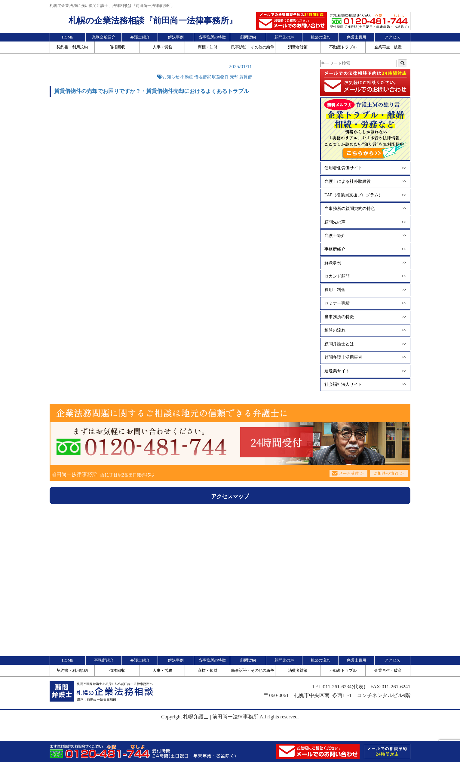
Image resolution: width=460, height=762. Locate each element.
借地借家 (202, 77)
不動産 (186, 77)
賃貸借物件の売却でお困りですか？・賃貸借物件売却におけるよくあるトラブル (151, 91)
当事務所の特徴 (212, 37)
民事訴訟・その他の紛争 (252, 47)
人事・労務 (162, 47)
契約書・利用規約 (72, 47)
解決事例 (176, 37)
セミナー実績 (365, 303)
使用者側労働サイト (365, 168)
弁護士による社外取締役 (365, 182)
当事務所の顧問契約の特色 (365, 209)
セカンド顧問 (365, 276)
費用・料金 (365, 290)
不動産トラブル (343, 47)
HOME (67, 37)
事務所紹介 (365, 249)
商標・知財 (207, 47)
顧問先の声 (284, 37)
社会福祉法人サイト (365, 385)
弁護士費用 (356, 37)
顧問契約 (248, 37)
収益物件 (220, 77)
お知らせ (171, 77)
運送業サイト (365, 371)
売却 (234, 77)
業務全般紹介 (103, 37)
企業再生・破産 (388, 47)
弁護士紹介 (140, 37)
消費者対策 (298, 47)
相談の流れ (320, 37)
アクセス (392, 37)
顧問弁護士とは (365, 344)
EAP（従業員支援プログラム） (365, 195)
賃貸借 (245, 77)
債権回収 (117, 47)
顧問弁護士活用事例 (365, 358)
